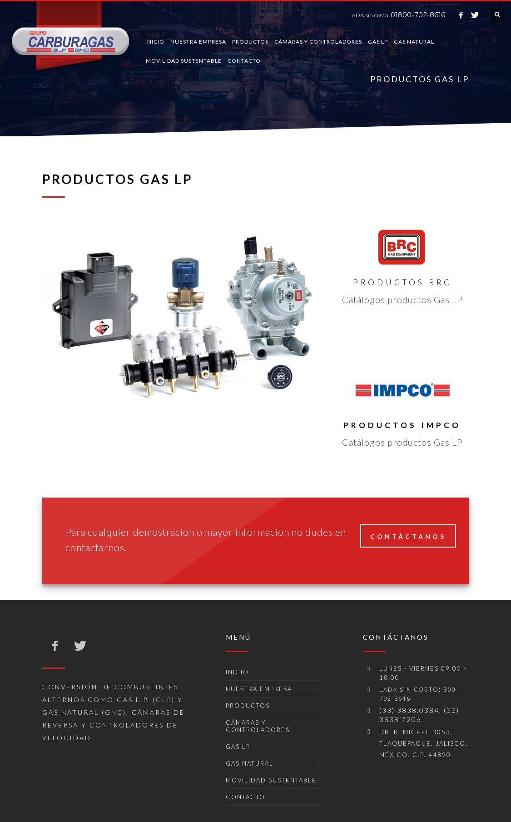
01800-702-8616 (418, 14)
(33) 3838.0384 (409, 710)
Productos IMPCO (402, 425)
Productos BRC (402, 282)
